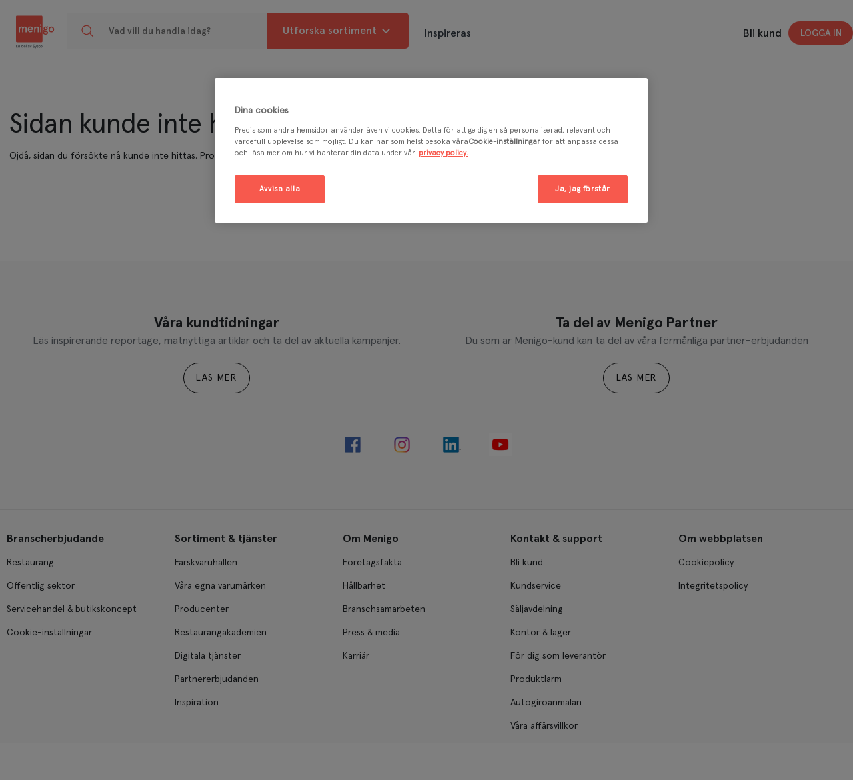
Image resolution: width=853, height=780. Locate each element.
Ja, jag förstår (582, 189)
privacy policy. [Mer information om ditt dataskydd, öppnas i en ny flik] (443, 153)
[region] (431, 150)
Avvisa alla (279, 189)
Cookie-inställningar (504, 141)
